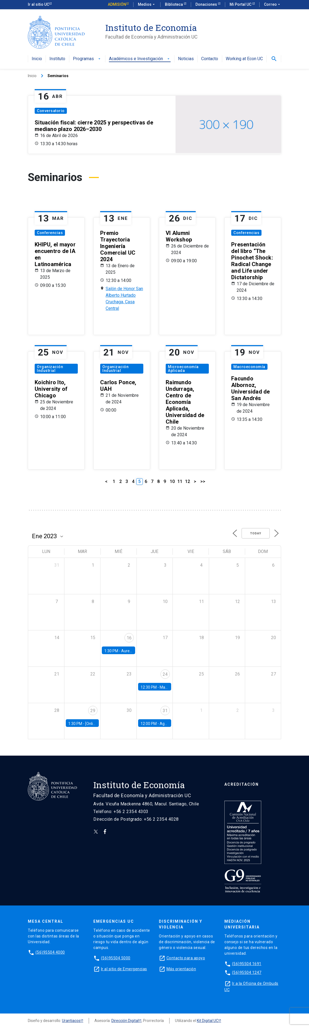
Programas (87, 59)
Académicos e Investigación (140, 59)
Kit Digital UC (207, 1020)
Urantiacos (71, 1020)
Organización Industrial (50, 369)
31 (165, 710)
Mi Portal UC (241, 4)
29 (92, 710)
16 (129, 637)
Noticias (186, 59)
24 (165, 674)
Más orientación (181, 969)
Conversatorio (51, 111)
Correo (272, 4)
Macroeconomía (249, 367)
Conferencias (50, 233)
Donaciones (206, 4)
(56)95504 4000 (50, 952)
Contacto (209, 59)
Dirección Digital (125, 1020)
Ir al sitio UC (38, 4)
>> (202, 481)
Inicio (37, 59)
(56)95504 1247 (247, 972)
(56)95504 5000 (115, 958)
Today (255, 533)
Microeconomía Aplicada (183, 369)
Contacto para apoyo (186, 958)
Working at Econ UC (244, 59)
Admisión (117, 4)
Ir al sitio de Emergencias (124, 969)
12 (187, 481)
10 (172, 481)
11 (179, 481)
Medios (147, 4)
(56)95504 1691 (247, 964)
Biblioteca (174, 4)
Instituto (57, 59)
